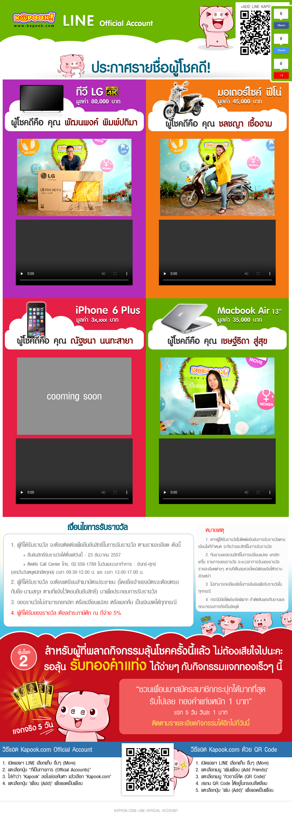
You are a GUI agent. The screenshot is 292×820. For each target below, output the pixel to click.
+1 (281, 75)
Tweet (281, 50)
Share (281, 25)
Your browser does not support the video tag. (74, 252)
